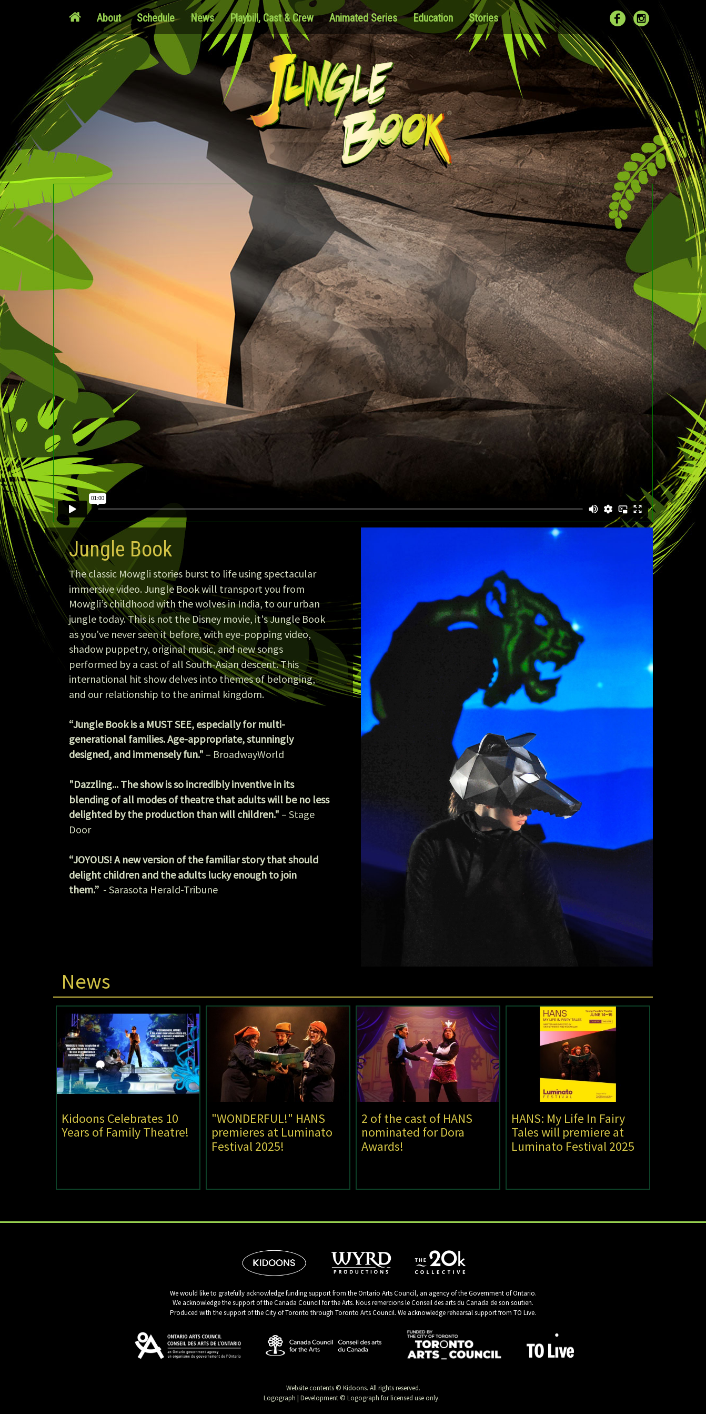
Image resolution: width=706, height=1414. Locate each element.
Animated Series (363, 18)
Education (433, 18)
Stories (483, 18)
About (109, 18)
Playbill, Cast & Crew (272, 18)
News (202, 18)
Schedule (156, 18)
